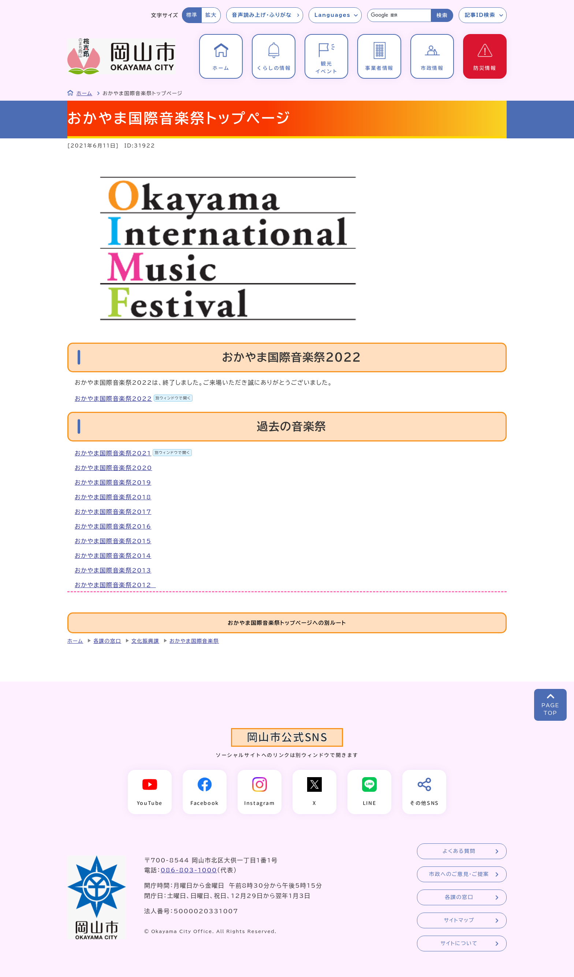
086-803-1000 (189, 870)
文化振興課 (145, 641)
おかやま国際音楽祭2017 (113, 512)
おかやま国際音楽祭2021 (133, 453)
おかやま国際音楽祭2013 (113, 570)
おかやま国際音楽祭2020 (113, 468)
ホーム (84, 93)
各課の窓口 (107, 641)
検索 (442, 15)
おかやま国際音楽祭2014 (113, 556)
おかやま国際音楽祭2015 (113, 541)
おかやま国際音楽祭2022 (134, 399)
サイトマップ (459, 920)
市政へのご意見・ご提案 (459, 874)
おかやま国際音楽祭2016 (113, 526)
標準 (191, 15)
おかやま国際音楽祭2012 (115, 585)
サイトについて (458, 943)
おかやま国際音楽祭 (194, 641)
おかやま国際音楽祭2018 (113, 497)
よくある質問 (459, 851)
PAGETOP (550, 709)
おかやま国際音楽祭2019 (113, 482)
